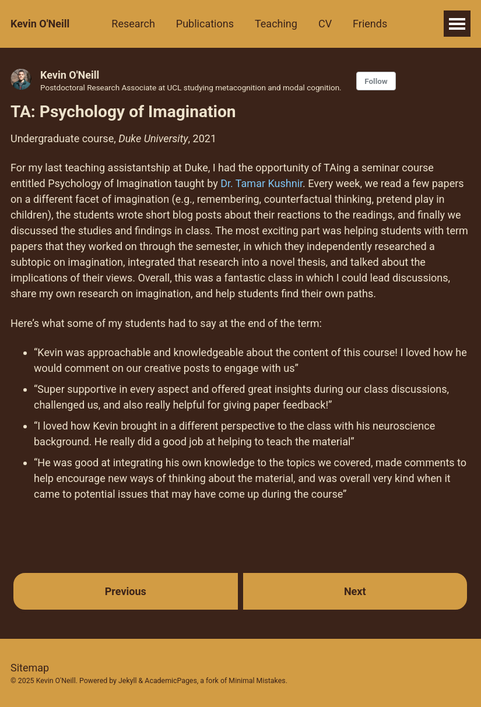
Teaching (276, 23)
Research (133, 23)
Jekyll (127, 681)
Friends (370, 23)
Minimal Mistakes (257, 681)
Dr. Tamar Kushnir (261, 183)
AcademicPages (170, 681)
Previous (125, 591)
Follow (376, 81)
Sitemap (29, 668)
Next (355, 591)
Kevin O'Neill (39, 23)
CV (325, 23)
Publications (205, 23)
